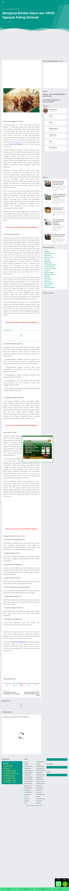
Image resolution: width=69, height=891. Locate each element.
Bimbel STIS (40, 852)
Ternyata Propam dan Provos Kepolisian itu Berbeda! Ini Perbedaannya (58, 224)
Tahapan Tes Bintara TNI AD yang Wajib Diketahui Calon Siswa (59, 198)
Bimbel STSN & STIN (41, 857)
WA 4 (60, 889)
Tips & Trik (39, 875)
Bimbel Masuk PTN (29, 845)
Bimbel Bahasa (41, 839)
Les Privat (39, 866)
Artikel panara (40, 834)
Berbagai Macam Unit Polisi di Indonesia (58, 210)
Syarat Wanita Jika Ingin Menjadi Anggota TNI (58, 237)
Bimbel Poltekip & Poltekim (29, 850)
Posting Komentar (6, 22)
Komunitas (40, 864)
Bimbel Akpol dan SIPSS (10, 750)
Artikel (27, 834)
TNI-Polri (39, 878)
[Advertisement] (34, 46)
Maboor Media (40, 880)
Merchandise (28, 868)
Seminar (27, 873)
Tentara (27, 875)
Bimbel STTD (28, 859)
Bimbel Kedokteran (41, 843)
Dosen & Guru (40, 861)
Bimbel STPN (28, 857)
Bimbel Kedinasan (29, 843)
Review (39, 871)
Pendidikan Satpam (41, 868)
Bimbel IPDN (28, 841)
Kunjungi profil (52, 112)
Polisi (26, 871)
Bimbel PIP (40, 845)
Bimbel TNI (40, 859)
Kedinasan (28, 864)
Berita (26, 836)
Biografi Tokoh (29, 861)
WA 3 (43, 889)
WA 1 (8, 889)
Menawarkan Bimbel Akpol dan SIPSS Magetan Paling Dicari (31, 765)
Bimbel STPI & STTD (41, 855)
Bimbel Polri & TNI (41, 848)
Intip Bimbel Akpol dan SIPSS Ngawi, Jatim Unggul (11, 764)
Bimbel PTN (40, 850)
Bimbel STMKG (29, 855)
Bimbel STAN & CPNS (29, 852)
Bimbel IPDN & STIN (41, 841)
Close (50, 437)
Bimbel (39, 836)
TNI (26, 878)
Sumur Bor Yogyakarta (41, 873)
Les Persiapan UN (29, 866)
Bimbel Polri (28, 848)
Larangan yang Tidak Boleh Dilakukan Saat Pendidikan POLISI (58, 184)
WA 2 (26, 889)
